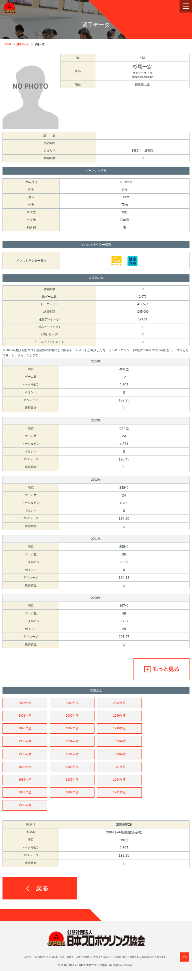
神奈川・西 (142, 84)
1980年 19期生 (143, 150)
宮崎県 (124, 220)
